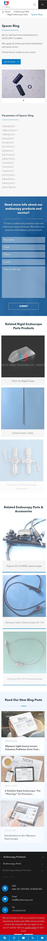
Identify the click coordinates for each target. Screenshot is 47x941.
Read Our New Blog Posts (23, 700)
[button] (23, 100)
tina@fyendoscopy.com (22, 900)
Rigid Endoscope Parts (17, 15)
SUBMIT (23, 306)
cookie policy (31, 928)
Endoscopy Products (13, 857)
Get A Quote (11, 62)
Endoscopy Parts (21, 12)
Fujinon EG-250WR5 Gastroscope (25, 566)
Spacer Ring (36, 15)
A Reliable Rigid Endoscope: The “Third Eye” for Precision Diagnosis (21, 793)
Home (7, 12)
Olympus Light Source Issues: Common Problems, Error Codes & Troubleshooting (21, 748)
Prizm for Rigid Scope (21, 381)
